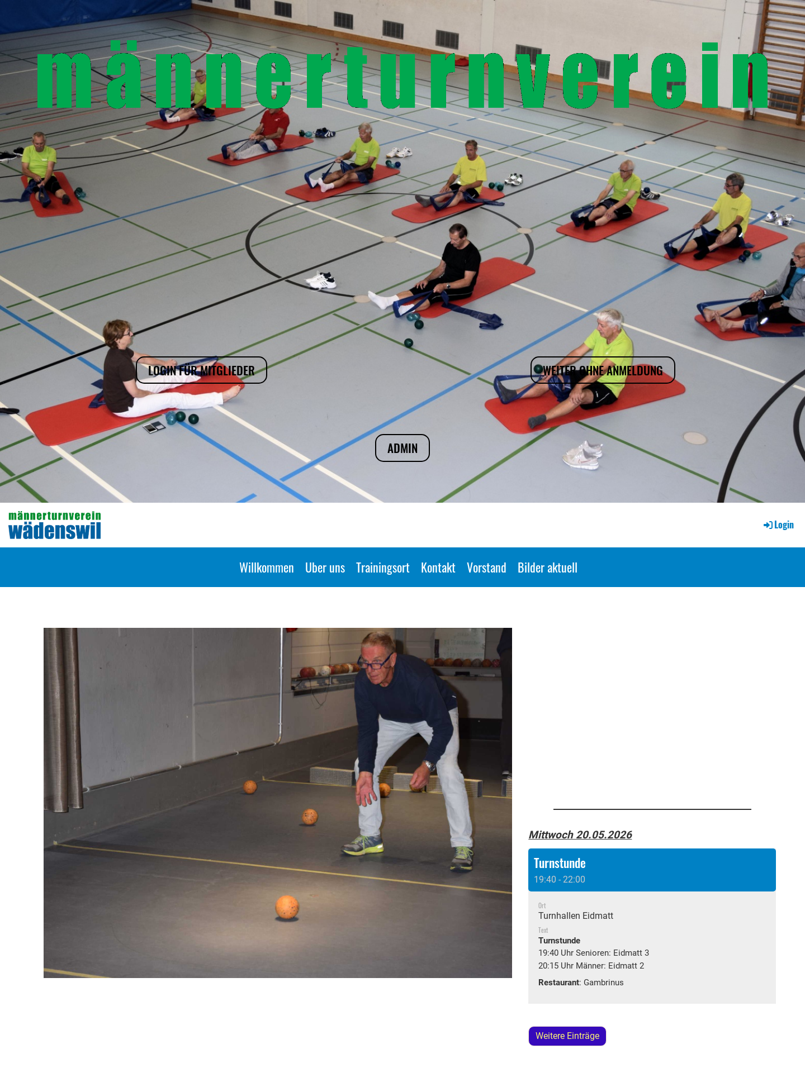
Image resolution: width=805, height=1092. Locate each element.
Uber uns (325, 567)
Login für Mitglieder (201, 370)
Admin (402, 447)
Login (778, 524)
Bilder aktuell (547, 567)
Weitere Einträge (567, 1036)
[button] (652, 926)
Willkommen (266, 567)
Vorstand (486, 567)
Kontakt (438, 567)
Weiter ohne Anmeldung (603, 370)
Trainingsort (383, 567)
